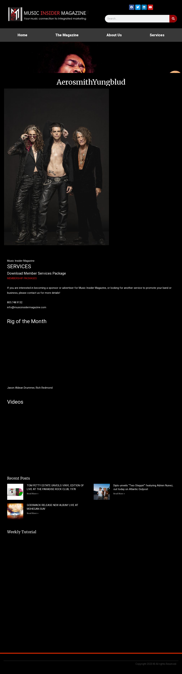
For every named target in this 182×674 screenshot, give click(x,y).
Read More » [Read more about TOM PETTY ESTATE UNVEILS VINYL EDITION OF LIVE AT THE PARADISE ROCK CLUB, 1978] (32, 494)
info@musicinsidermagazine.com (26, 307)
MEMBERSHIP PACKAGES (22, 278)
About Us (114, 35)
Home (22, 35)
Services (157, 35)
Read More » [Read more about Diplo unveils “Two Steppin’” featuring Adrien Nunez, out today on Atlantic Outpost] (119, 494)
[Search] (173, 18)
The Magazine (67, 35)
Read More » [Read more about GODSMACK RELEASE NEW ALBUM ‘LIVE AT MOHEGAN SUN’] (32, 513)
